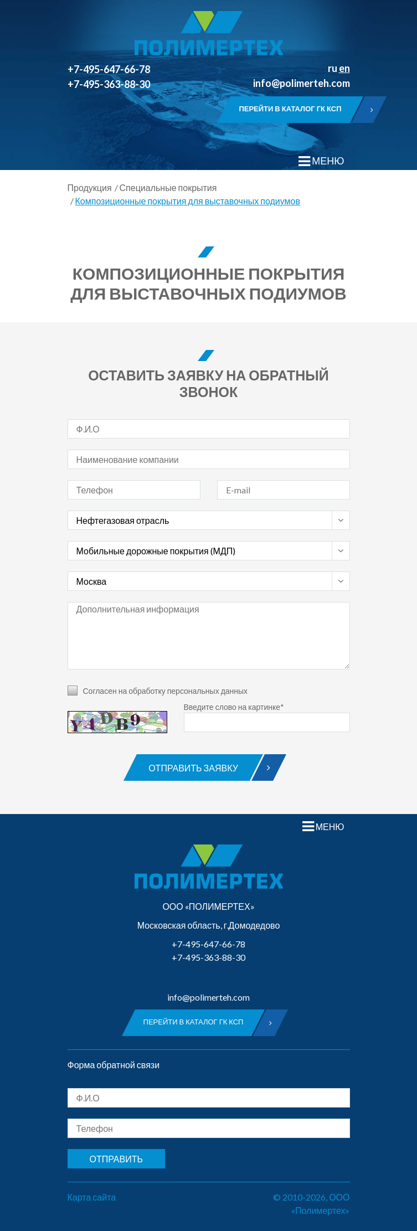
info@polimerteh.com (301, 83)
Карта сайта (92, 1197)
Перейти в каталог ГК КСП (294, 109)
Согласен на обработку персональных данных (165, 691)
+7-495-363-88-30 (109, 84)
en (344, 68)
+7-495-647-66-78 (109, 69)
